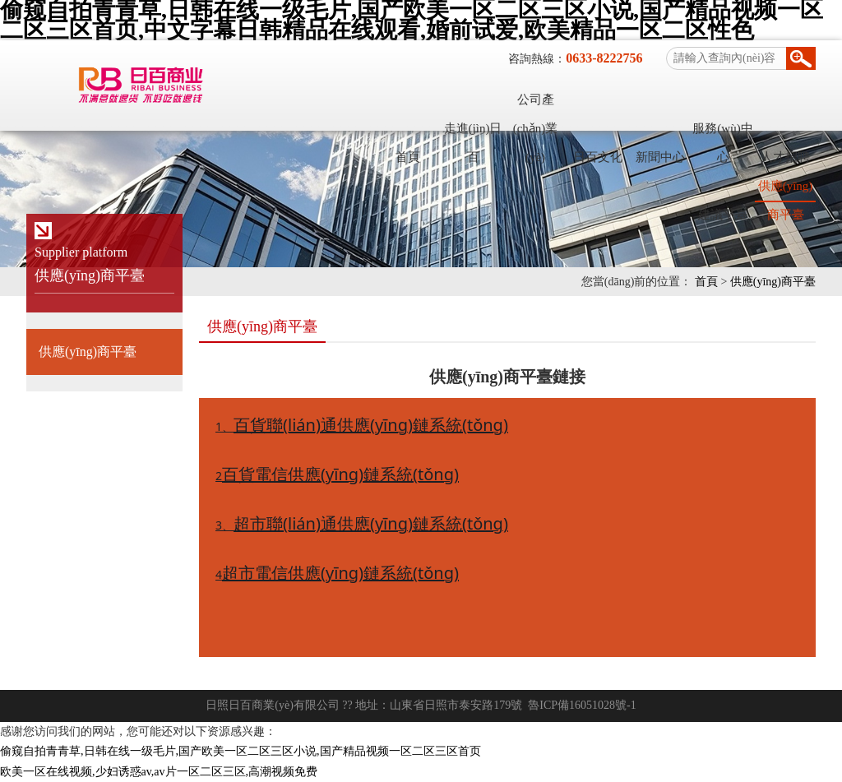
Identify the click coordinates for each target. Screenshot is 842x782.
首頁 (408, 157)
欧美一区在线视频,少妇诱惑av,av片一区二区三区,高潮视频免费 (158, 772)
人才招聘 (785, 157)
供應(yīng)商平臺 (785, 190)
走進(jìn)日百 (473, 132)
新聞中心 (660, 157)
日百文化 (597, 157)
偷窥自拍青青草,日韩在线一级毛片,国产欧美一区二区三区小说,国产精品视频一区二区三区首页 (240, 751)
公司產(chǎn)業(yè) (535, 103)
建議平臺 (722, 214)
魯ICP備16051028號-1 (582, 705)
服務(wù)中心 (722, 132)
